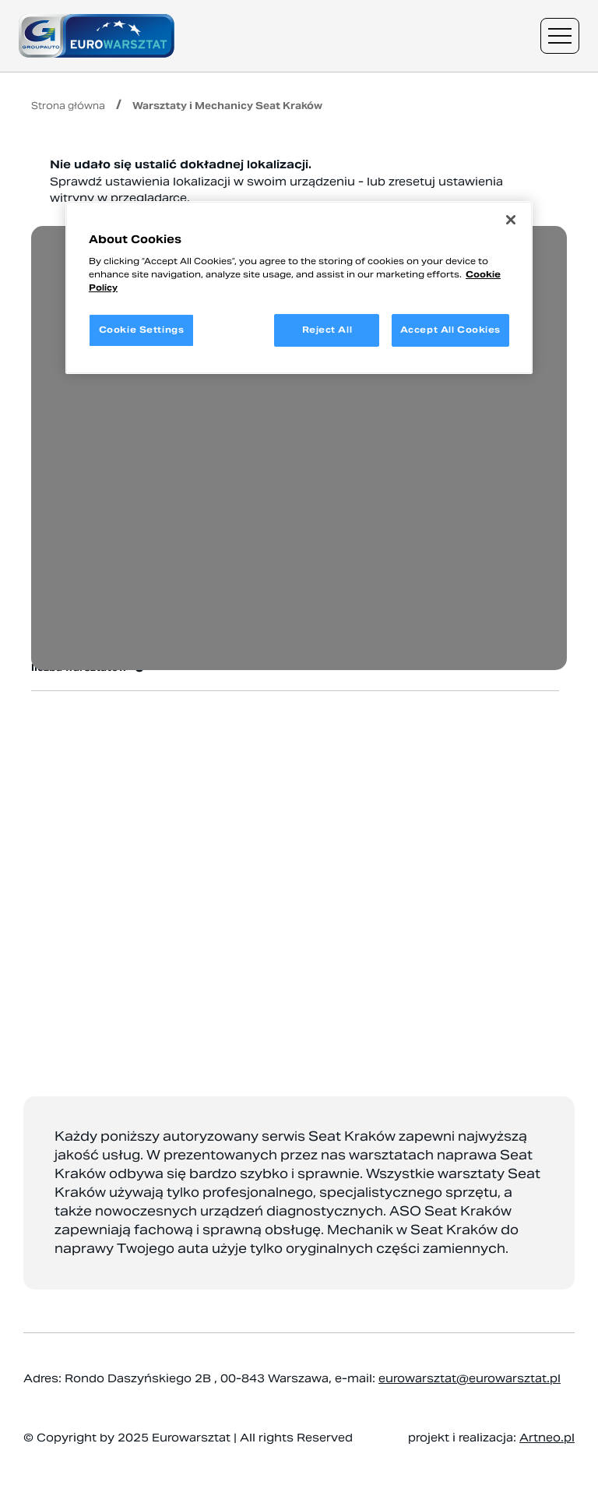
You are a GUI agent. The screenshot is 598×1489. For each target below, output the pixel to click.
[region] (299, 288)
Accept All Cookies (450, 329)
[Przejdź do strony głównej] (96, 36)
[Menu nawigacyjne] (559, 36)
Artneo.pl (547, 1438)
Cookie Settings (142, 329)
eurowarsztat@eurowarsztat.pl (469, 1378)
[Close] (511, 220)
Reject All (327, 329)
